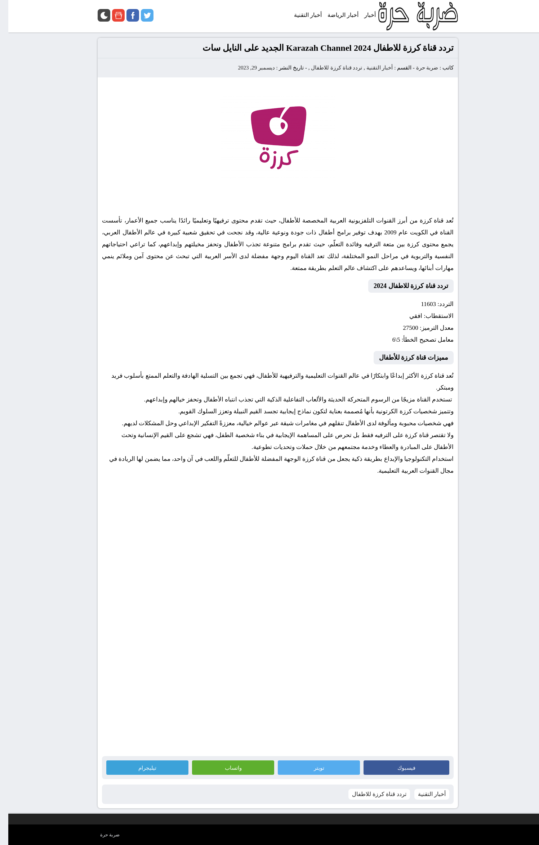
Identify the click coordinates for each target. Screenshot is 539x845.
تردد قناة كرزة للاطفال (328, 68)
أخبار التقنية (371, 68)
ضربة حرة (418, 68)
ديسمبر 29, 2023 (248, 68)
